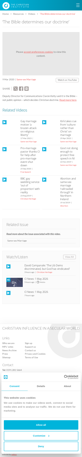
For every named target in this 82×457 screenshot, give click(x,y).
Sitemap (6, 357)
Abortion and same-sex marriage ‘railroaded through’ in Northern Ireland (68, 189)
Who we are (8, 343)
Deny (41, 446)
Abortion (64, 206)
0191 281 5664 (14, 370)
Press (5, 354)
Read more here (67, 99)
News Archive (9, 350)
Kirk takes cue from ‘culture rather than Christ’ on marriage (68, 128)
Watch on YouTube (67, 80)
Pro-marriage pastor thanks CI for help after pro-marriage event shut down (30, 156)
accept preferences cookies (38, 51)
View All (69, 257)
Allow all (41, 424)
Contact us (30, 350)
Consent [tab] (14, 386)
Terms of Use (31, 357)
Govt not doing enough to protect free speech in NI (69, 153)
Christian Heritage (28, 199)
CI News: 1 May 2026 (36, 279)
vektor (14, 454)
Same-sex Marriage (26, 79)
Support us (30, 346)
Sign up (28, 343)
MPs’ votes (7, 346)
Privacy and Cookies (35, 354)
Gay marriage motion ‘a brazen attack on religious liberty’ (28, 128)
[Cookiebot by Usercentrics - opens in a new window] (64, 377)
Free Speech (25, 172)
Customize (41, 435)
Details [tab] (41, 386)
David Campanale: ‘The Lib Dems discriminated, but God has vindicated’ (47, 267)
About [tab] (67, 386)
